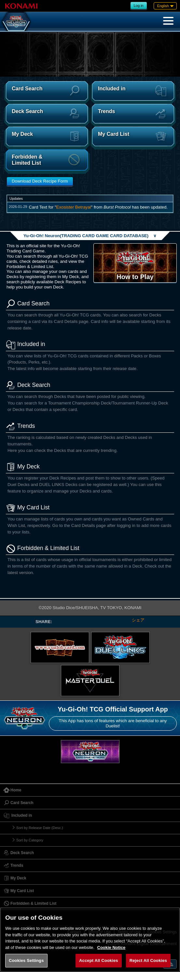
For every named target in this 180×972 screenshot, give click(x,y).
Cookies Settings (26, 960)
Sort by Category (29, 840)
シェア (138, 620)
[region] (90, 939)
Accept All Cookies (98, 960)
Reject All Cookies (148, 960)
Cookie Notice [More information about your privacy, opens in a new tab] (111, 947)
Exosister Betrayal (73, 207)
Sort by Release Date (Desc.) (39, 828)
